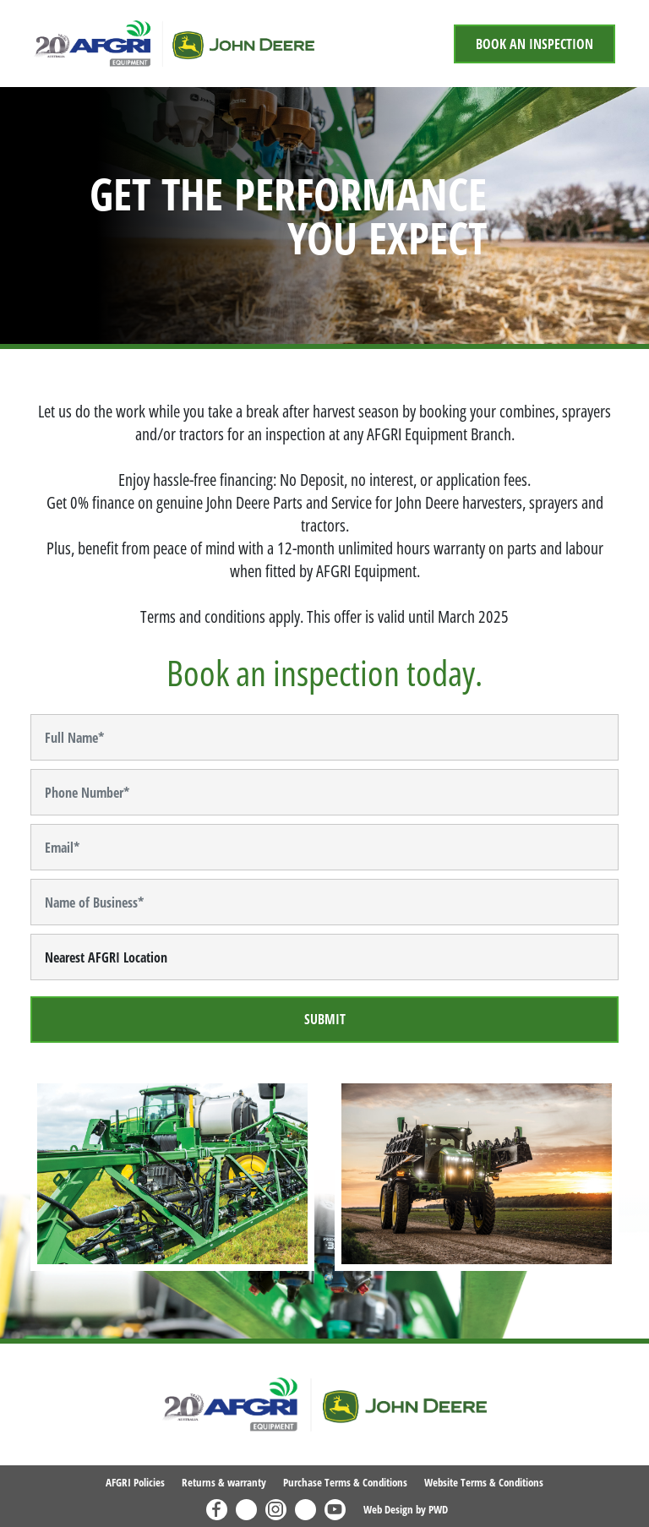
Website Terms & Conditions (483, 1482)
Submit (325, 1019)
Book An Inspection (534, 44)
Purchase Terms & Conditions (345, 1482)
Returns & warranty (224, 1482)
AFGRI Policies (135, 1482)
